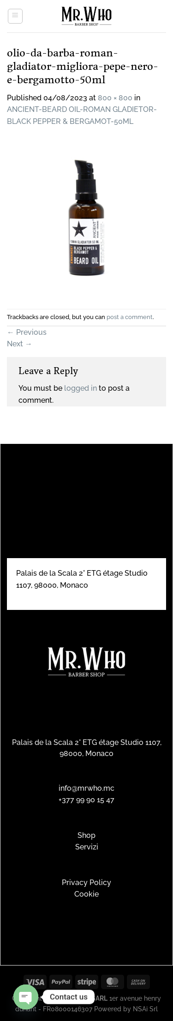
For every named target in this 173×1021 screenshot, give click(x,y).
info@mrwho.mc (86, 788)
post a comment (130, 317)
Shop (86, 835)
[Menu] (15, 16)
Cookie (86, 894)
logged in (80, 388)
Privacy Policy (86, 882)
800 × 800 (115, 97)
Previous (27, 332)
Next (19, 343)
